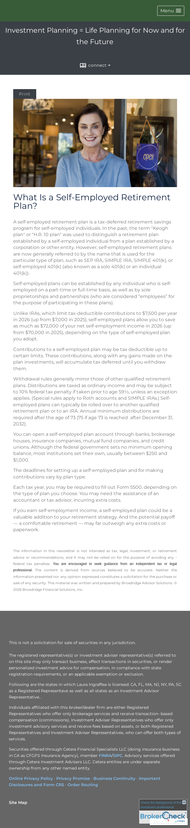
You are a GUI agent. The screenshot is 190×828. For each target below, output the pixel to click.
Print (24, 94)
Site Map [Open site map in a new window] (18, 802)
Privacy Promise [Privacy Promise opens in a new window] (73, 778)
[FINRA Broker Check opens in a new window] (163, 811)
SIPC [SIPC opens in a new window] (117, 755)
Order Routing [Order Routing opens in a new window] (83, 784)
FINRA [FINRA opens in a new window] (105, 755)
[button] (170, 11)
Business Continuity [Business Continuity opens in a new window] (114, 778)
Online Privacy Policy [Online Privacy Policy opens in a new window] (31, 778)
